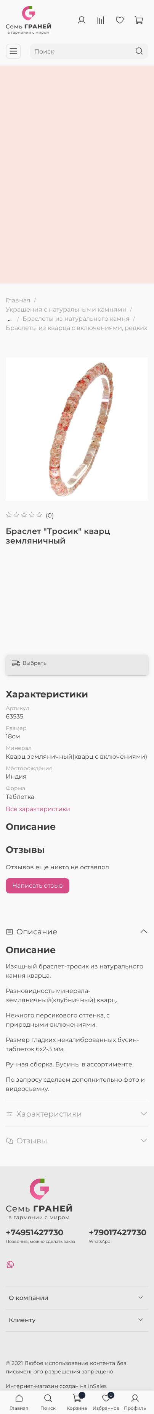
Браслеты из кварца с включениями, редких (76, 327)
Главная (18, 300)
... (9, 318)
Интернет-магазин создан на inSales (56, 1386)
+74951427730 (34, 1232)
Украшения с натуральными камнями (66, 309)
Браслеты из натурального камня (76, 318)
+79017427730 (117, 1232)
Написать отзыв (37, 885)
